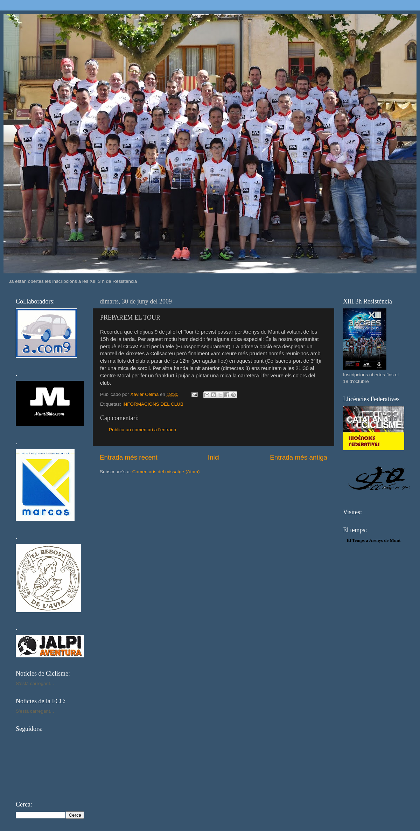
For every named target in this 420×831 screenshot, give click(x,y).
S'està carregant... (35, 683)
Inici (214, 457)
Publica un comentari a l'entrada (142, 429)
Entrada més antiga (298, 457)
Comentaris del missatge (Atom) (166, 471)
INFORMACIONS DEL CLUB (152, 404)
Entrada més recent (129, 457)
